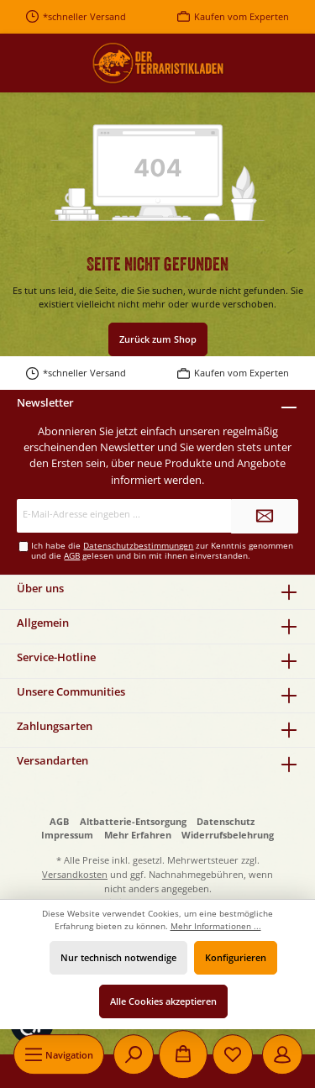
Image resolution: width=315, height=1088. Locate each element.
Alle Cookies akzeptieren (163, 1001)
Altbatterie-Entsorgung (133, 821)
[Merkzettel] (233, 1054)
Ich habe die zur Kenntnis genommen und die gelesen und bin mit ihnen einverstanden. (162, 550)
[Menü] (58, 1054)
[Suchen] (133, 1054)
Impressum (67, 834)
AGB (72, 555)
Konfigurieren (235, 957)
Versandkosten (75, 874)
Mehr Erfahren (137, 834)
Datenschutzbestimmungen (138, 545)
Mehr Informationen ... (216, 926)
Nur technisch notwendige (118, 957)
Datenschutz (226, 821)
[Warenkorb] (183, 1054)
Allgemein (43, 622)
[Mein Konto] (282, 1054)
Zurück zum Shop (158, 339)
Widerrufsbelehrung (227, 834)
